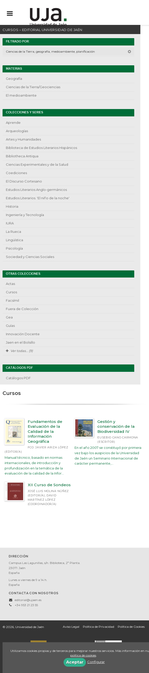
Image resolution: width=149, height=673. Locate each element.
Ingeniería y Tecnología (25, 215)
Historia (12, 206)
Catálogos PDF (18, 378)
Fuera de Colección (22, 309)
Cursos (11, 292)
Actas (10, 284)
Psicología (14, 248)
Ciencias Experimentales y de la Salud (37, 164)
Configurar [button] (96, 662)
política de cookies (83, 655)
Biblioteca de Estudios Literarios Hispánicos (41, 148)
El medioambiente (21, 95)
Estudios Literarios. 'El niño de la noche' (37, 198)
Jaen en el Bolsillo (20, 342)
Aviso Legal (71, 627)
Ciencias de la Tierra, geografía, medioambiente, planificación (68, 51)
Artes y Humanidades (23, 139)
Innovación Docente (23, 334)
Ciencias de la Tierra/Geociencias (33, 87)
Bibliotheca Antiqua (22, 156)
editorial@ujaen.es (28, 600)
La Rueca (13, 232)
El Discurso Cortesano (24, 181)
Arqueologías (17, 131)
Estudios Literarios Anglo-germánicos (36, 190)
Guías (10, 326)
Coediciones (16, 173)
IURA (10, 223)
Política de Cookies (131, 627)
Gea (9, 317)
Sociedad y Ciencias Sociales (30, 257)
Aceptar (74, 662)
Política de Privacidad (98, 627)
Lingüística (14, 240)
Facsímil (12, 300)
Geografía (14, 79)
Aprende (13, 122)
